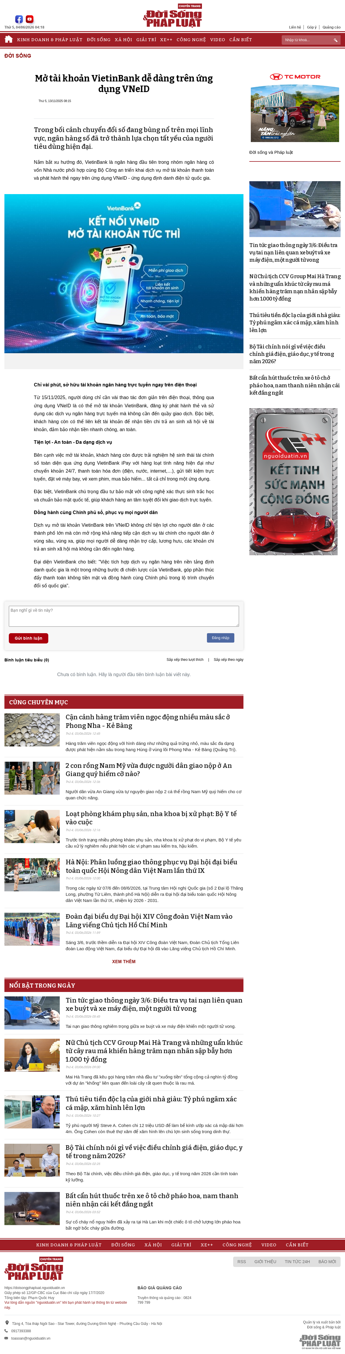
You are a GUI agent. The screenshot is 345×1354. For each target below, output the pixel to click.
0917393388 (21, 1331)
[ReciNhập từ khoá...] (311, 40)
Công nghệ (191, 39)
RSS (242, 1261)
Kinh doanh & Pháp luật (50, 39)
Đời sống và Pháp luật (271, 152)
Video (217, 39)
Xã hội (123, 39)
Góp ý (312, 27)
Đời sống (99, 39)
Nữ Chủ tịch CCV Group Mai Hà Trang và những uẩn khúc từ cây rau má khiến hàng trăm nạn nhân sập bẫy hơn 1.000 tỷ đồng (154, 1051)
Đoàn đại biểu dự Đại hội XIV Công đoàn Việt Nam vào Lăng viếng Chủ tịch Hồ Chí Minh (149, 921)
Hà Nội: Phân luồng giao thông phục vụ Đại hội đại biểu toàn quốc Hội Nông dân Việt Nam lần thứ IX (151, 866)
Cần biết (240, 39)
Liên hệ (295, 27)
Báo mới (327, 1261)
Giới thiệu (265, 1261)
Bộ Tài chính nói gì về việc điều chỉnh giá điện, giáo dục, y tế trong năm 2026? (291, 354)
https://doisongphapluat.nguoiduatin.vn (34, 1288)
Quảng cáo (332, 27)
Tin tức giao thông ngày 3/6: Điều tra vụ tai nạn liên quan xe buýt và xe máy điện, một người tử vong (154, 1004)
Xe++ (166, 39)
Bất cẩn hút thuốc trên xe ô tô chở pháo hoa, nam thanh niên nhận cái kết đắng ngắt (152, 1200)
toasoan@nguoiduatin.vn (30, 1338)
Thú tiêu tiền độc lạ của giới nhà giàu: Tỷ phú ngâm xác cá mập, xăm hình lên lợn (294, 322)
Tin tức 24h (297, 1261)
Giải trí (146, 39)
